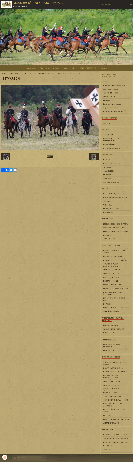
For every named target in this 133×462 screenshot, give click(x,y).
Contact (65, 68)
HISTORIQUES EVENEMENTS (114, 85)
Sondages (103, 68)
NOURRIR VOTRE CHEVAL (113, 256)
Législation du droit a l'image (113, 111)
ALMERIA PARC (109, 239)
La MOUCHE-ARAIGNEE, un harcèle (116, 308)
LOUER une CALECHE (111, 333)
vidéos (74, 68)
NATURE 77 (107, 235)
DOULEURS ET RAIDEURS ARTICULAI (112, 293)
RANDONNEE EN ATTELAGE (113, 329)
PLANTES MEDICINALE (111, 270)
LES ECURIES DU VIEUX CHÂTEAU (115, 224)
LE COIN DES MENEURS (111, 325)
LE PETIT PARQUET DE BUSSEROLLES (111, 345)
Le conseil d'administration (112, 104)
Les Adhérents (108, 160)
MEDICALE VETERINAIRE (112, 209)
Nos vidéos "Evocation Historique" (115, 197)
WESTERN (107, 178)
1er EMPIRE (107, 167)
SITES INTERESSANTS (88, 68)
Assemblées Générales (111, 148)
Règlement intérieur (110, 108)
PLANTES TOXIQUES (111, 273)
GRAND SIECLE (108, 171)
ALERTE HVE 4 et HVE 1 (112, 311)
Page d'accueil (31, 68)
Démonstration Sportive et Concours (116, 194)
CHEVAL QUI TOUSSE (111, 277)
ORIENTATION (108, 350)
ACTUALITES (108, 135)
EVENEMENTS (27, 73)
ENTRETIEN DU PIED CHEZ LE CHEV (114, 299)
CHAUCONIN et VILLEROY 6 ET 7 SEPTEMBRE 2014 (53, 73)
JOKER (105, 82)
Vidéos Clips (107, 205)
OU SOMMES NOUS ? (111, 89)
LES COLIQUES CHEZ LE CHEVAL (115, 260)
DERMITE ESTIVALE (110, 281)
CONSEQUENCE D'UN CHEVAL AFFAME (114, 252)
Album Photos (45, 68)
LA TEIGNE (107, 304)
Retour (49, 157)
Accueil (3, 73)
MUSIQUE (107, 100)
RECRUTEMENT (109, 97)
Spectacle (106, 201)
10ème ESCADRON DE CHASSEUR (115, 228)
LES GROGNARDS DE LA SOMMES (115, 231)
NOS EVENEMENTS (110, 144)
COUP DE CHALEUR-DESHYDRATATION (110, 265)
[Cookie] (4, 457)
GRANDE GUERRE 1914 (111, 163)
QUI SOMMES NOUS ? (111, 93)
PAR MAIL (107, 123)
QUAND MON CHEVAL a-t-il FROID (116, 288)
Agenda (56, 68)
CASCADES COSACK (111, 182)
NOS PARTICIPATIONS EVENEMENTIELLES (111, 140)
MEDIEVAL (107, 175)
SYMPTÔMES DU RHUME (112, 285)
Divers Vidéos (108, 212)
